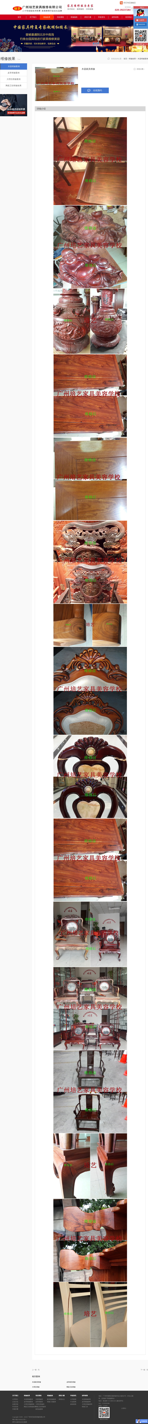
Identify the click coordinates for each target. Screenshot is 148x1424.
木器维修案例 (143, 59)
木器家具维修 (36, 1382)
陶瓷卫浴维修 (71, 1387)
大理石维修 (35, 1387)
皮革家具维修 (71, 1382)
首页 (19, 17)
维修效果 (132, 59)
